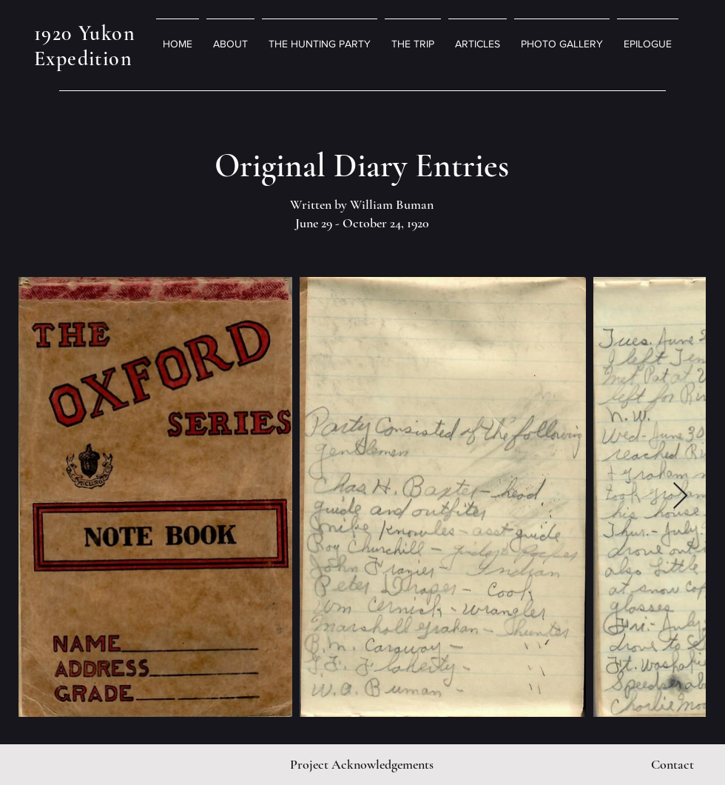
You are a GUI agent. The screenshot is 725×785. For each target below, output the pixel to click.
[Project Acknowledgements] (361, 764)
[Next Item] (680, 496)
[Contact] (672, 764)
